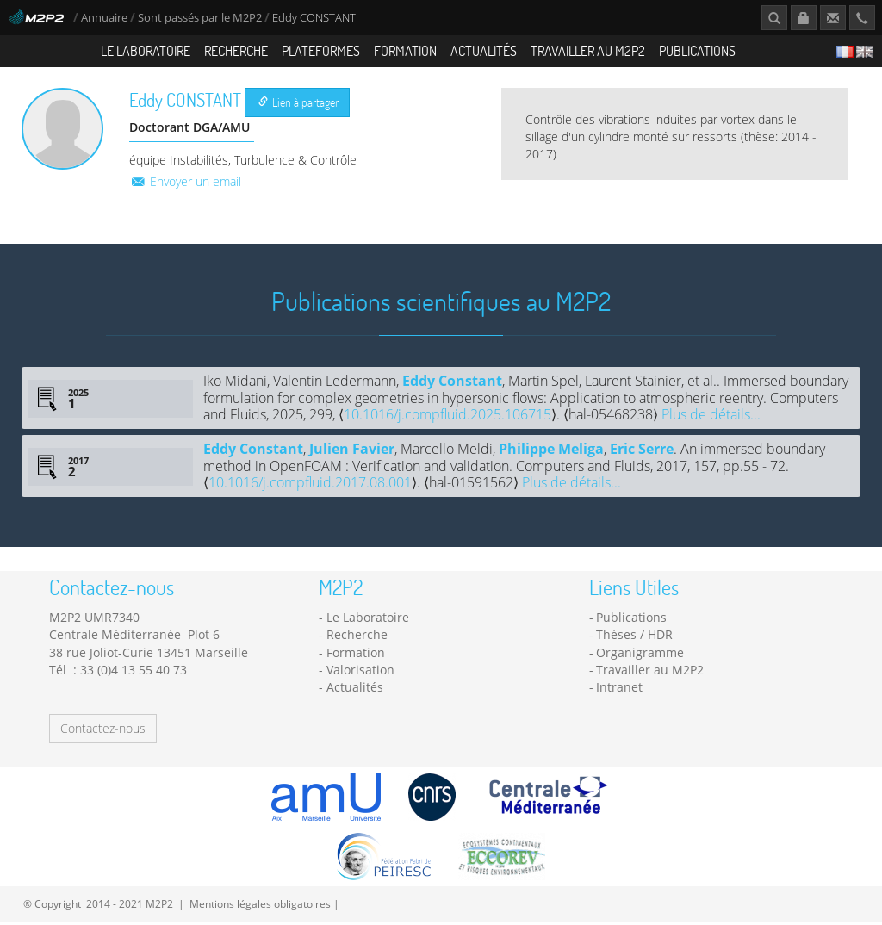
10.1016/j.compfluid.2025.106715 (447, 417)
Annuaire (105, 17)
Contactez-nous (103, 731)
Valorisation (360, 673)
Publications (697, 50)
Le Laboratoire (145, 50)
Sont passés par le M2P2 (200, 17)
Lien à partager (298, 105)
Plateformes (321, 50)
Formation (405, 50)
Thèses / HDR (634, 638)
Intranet (619, 690)
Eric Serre (642, 452)
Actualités (483, 50)
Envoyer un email (185, 185)
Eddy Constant (452, 385)
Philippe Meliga (551, 452)
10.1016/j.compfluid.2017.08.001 (310, 485)
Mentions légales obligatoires (260, 907)
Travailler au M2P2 (588, 50)
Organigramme (640, 656)
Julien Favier (351, 452)
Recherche (236, 50)
